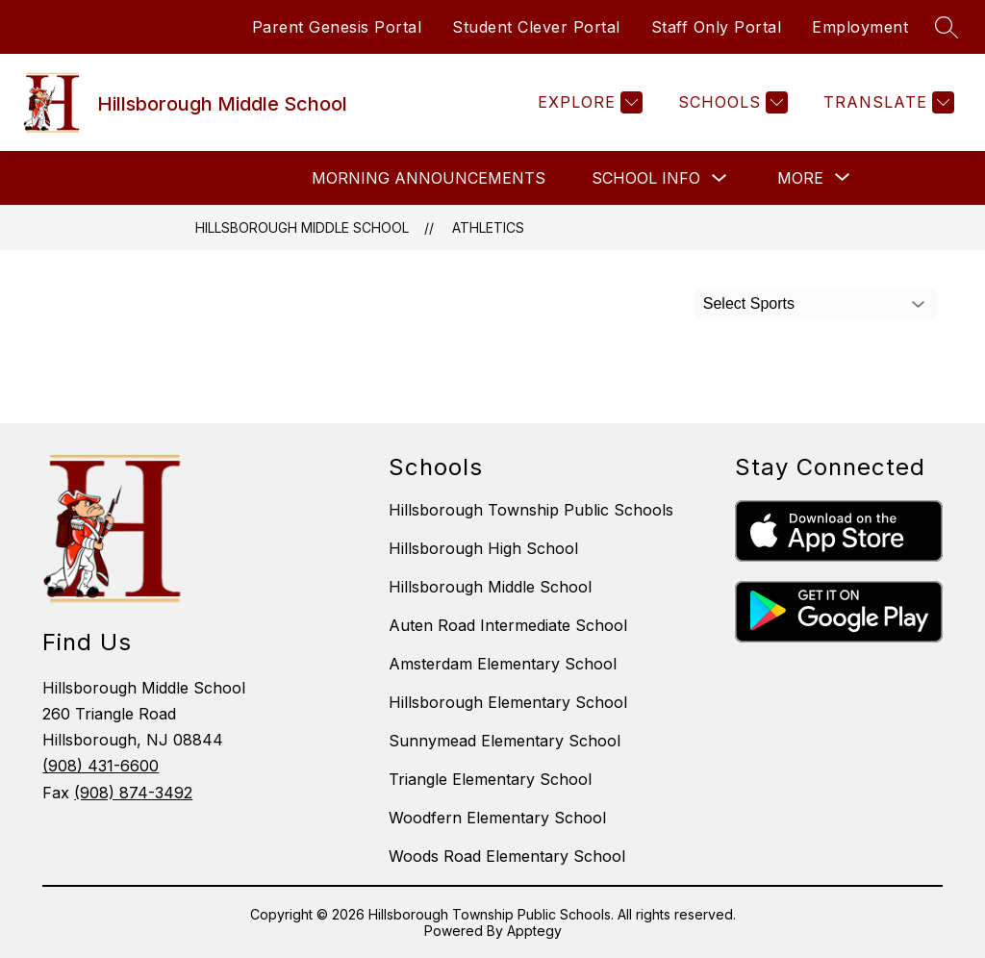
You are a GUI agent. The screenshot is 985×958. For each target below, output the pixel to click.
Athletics (488, 227)
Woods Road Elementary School (507, 856)
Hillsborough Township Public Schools (531, 509)
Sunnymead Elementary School (504, 740)
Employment (860, 27)
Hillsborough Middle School (302, 227)
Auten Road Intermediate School (508, 625)
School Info (646, 178)
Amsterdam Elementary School (503, 663)
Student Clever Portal (536, 27)
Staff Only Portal (716, 27)
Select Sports (749, 303)
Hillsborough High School (483, 548)
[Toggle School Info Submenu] (719, 178)
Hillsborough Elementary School (508, 702)
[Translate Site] (886, 102)
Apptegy (534, 930)
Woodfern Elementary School (497, 817)
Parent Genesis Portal (337, 27)
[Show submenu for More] (800, 177)
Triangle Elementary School (490, 779)
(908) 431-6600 (100, 765)
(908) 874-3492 (133, 792)
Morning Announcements (428, 178)
